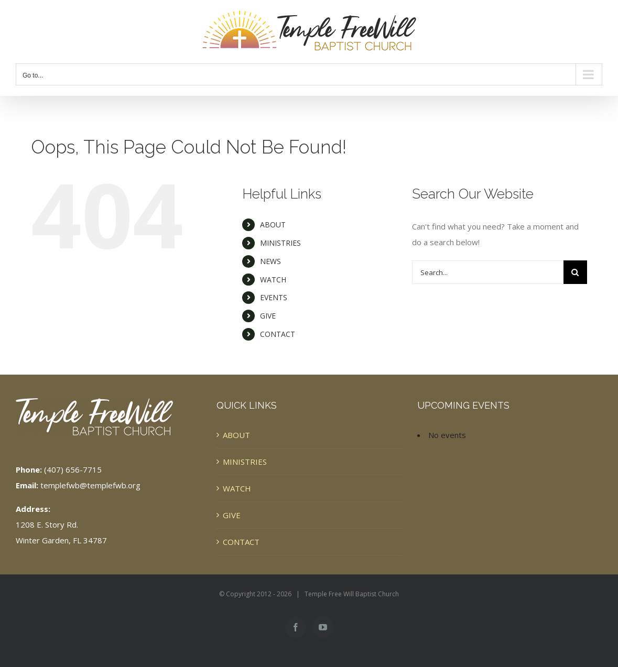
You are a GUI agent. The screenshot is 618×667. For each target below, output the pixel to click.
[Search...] (487, 272)
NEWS (270, 261)
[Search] (575, 272)
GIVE (268, 316)
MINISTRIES (280, 243)
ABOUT (273, 224)
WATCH (273, 280)
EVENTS (273, 297)
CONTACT (277, 334)
